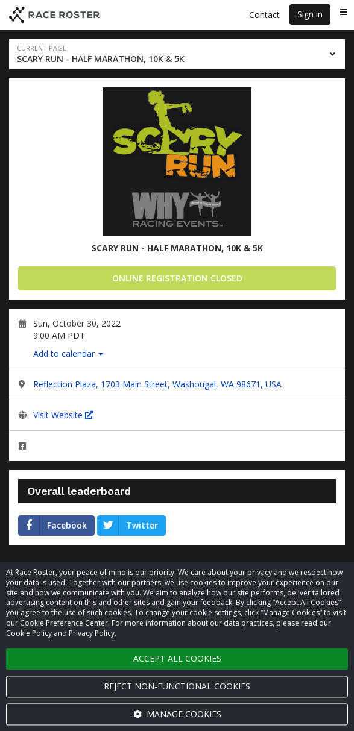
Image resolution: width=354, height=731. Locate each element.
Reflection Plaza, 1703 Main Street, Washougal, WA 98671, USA (157, 384)
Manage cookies (177, 714)
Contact (264, 14)
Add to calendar (68, 353)
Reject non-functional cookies (177, 686)
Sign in (310, 14)
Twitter (128, 525)
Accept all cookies (177, 658)
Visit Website (63, 415)
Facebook (53, 525)
